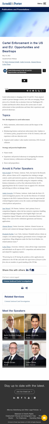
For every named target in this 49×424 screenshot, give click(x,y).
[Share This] (26, 288)
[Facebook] (30, 270)
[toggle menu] (41, 3)
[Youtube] (29, 398)
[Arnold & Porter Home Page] (12, 3)
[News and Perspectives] (34, 398)
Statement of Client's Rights (24, 414)
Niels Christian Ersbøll (12, 62)
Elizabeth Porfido (8, 234)
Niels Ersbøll (6, 173)
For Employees (21, 418)
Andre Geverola (25, 62)
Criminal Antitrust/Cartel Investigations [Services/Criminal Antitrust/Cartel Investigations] (17, 301)
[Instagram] (18, 398)
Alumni (10, 418)
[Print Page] (22, 288)
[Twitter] (25, 398)
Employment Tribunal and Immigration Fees (21, 416)
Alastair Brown (36, 62)
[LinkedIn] (27, 270)
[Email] (33, 270)
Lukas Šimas (6, 64)
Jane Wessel (6, 208)
